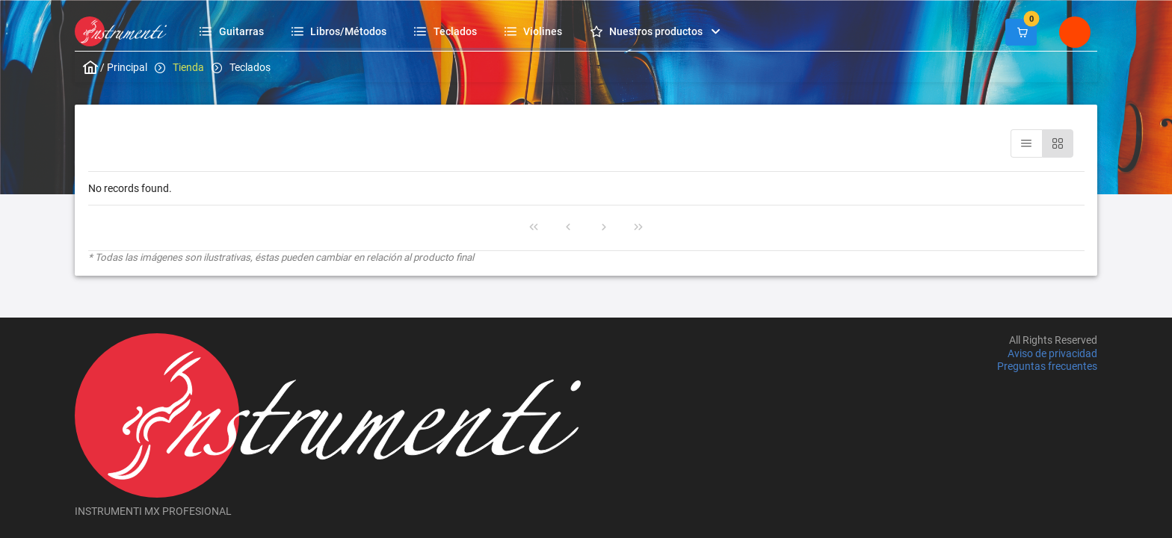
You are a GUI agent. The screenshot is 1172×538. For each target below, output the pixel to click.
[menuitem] (234, 31)
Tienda (188, 67)
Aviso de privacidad (1052, 353)
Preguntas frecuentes (1047, 366)
